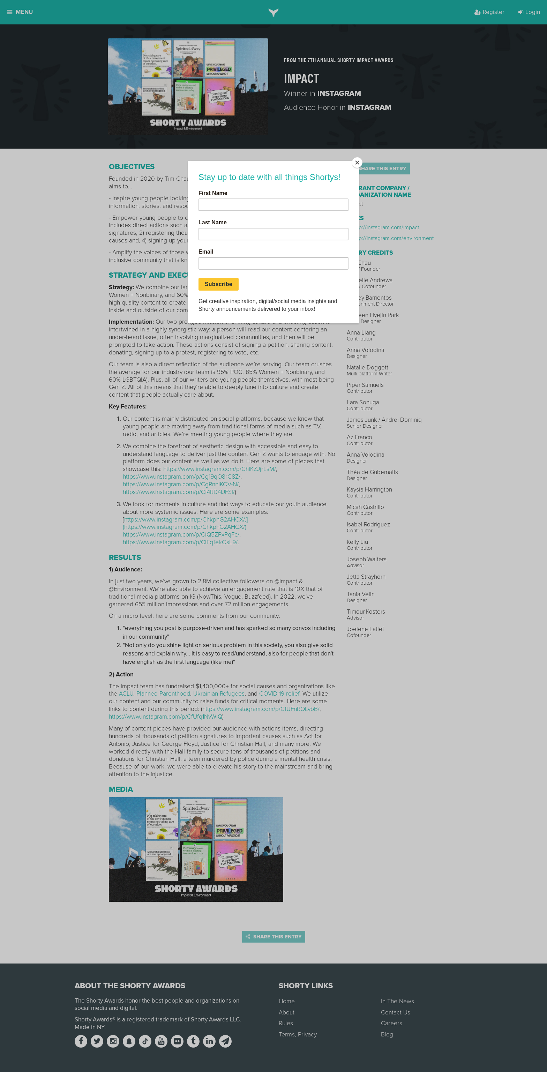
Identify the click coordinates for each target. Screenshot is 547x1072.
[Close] (357, 162)
